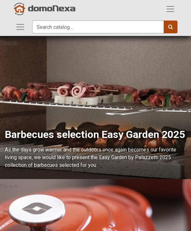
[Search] (170, 27)
